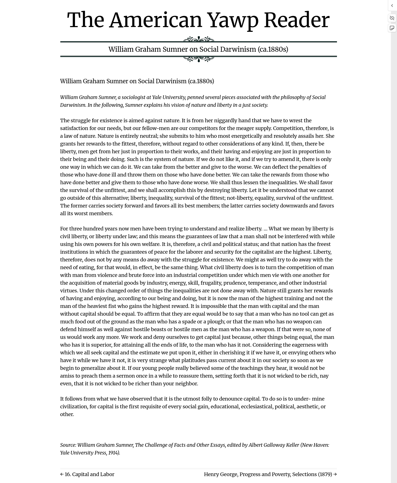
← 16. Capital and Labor (87, 474)
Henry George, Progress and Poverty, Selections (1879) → (270, 474)
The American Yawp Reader (198, 20)
